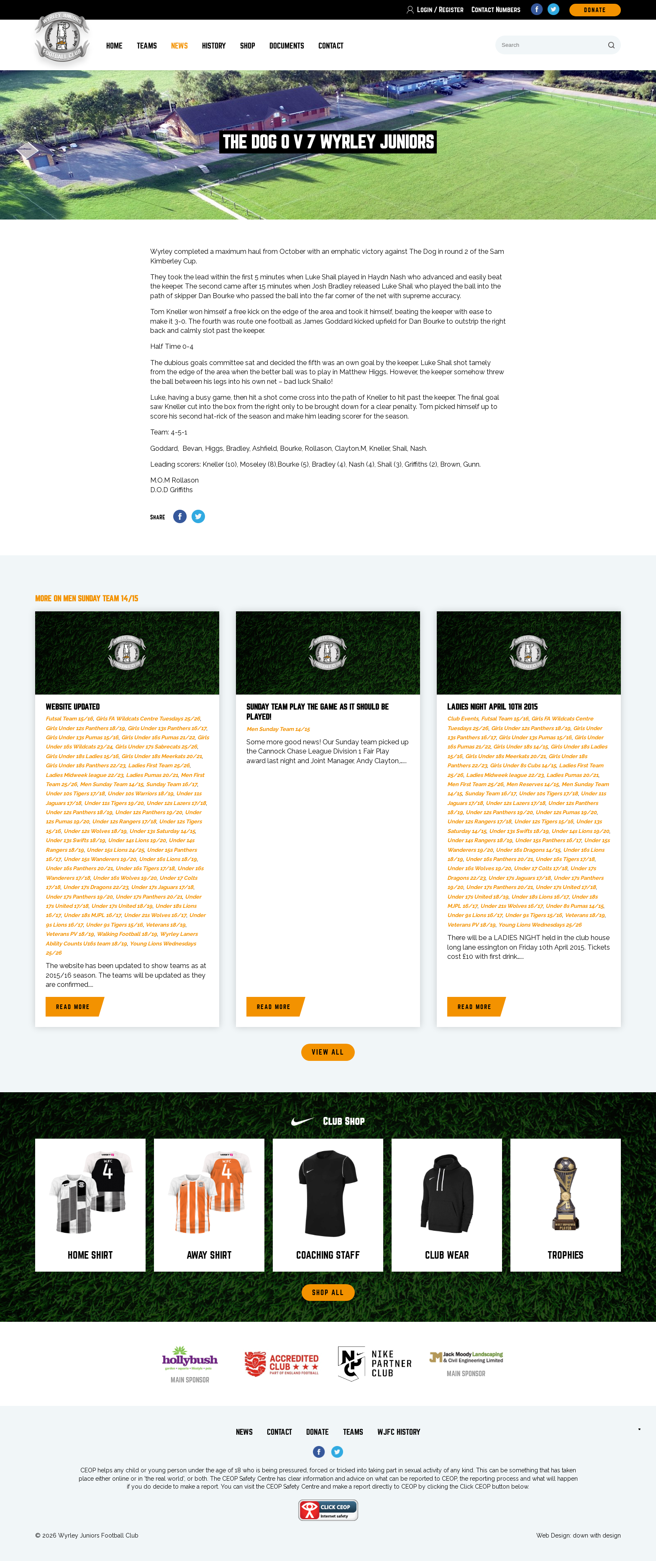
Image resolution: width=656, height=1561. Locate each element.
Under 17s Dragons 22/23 (95, 887)
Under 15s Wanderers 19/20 (100, 859)
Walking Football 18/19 (127, 934)
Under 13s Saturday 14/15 (162, 831)
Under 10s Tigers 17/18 (75, 793)
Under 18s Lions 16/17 (540, 897)
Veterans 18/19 (165, 925)
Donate (317, 1432)
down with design (597, 1535)
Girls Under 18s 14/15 (520, 746)
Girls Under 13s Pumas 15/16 (82, 737)
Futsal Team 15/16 (69, 718)
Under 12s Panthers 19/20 (148, 812)
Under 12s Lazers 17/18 (176, 803)
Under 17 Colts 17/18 (540, 868)
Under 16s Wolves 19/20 (124, 878)
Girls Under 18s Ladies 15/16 (82, 756)
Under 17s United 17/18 (566, 887)
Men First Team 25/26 (475, 784)
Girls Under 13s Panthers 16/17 (167, 728)
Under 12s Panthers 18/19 (79, 812)
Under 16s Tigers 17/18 (144, 868)
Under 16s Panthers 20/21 (79, 868)
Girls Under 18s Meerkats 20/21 (161, 756)
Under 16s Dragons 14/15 (528, 850)
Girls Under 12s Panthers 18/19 (85, 728)
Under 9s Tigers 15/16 (114, 925)
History (214, 46)
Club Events (462, 718)
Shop (247, 46)
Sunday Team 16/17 (171, 784)
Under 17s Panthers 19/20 (79, 897)
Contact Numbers (496, 9)
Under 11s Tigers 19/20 (114, 803)
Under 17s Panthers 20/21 (148, 897)
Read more (73, 1007)
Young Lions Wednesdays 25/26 (540, 925)
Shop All (328, 1292)
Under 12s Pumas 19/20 (566, 812)
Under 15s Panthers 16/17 (548, 840)
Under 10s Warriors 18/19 (140, 793)
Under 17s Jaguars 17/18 (162, 887)
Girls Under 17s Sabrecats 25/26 (156, 746)
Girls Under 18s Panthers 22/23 (85, 765)
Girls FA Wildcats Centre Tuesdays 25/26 (148, 718)
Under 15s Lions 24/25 (115, 850)
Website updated (73, 707)
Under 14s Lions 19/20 (137, 840)
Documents (286, 46)
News (179, 46)
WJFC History (398, 1432)
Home (114, 46)
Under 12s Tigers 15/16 (543, 821)
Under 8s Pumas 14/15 (574, 906)
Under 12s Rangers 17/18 (124, 821)
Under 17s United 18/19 (121, 906)
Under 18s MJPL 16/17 (92, 915)
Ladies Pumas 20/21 (152, 775)
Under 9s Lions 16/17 (474, 915)
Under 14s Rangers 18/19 (479, 840)
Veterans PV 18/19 (70, 934)
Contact (330, 46)
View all (328, 1052)
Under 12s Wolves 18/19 (95, 831)
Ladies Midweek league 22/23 (84, 775)
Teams (147, 46)
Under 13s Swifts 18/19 (75, 840)
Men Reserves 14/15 (532, 784)
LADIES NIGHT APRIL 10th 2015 (492, 707)
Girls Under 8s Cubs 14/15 (523, 765)
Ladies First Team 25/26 (159, 765)
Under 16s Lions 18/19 (168, 859)
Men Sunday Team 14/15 (111, 784)
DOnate (595, 10)
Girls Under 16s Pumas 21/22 (158, 737)
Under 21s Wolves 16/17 (155, 915)
